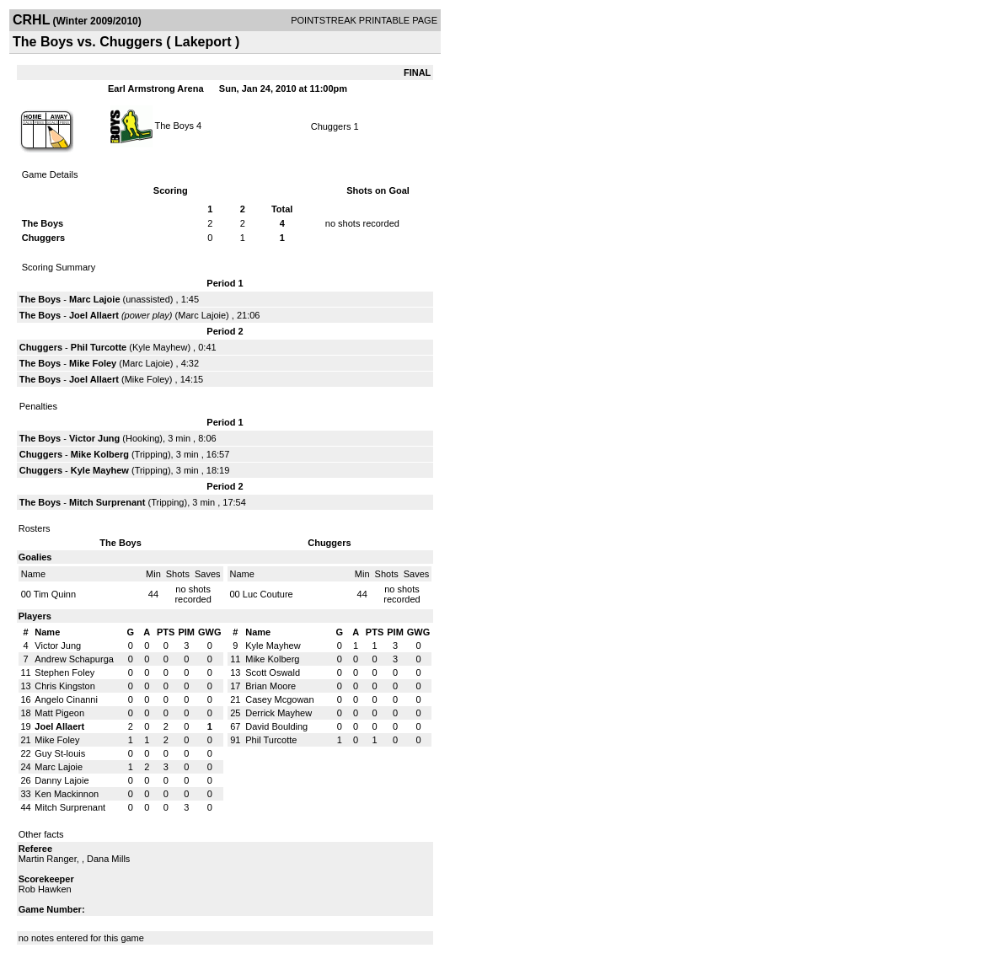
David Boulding (276, 726)
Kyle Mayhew (159, 347)
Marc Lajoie (95, 299)
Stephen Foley (64, 672)
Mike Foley (92, 363)
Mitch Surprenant (107, 502)
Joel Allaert (94, 315)
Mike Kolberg (100, 454)
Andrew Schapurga (74, 659)
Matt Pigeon (59, 713)
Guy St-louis (60, 753)
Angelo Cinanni (66, 699)
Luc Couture (268, 594)
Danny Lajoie (61, 780)
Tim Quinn (55, 594)
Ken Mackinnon (67, 794)
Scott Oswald (272, 672)
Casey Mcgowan (279, 699)
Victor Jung (94, 438)
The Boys (173, 125)
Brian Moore (270, 686)
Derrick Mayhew (278, 713)
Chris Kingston (65, 686)
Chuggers (331, 126)
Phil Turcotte (98, 347)
